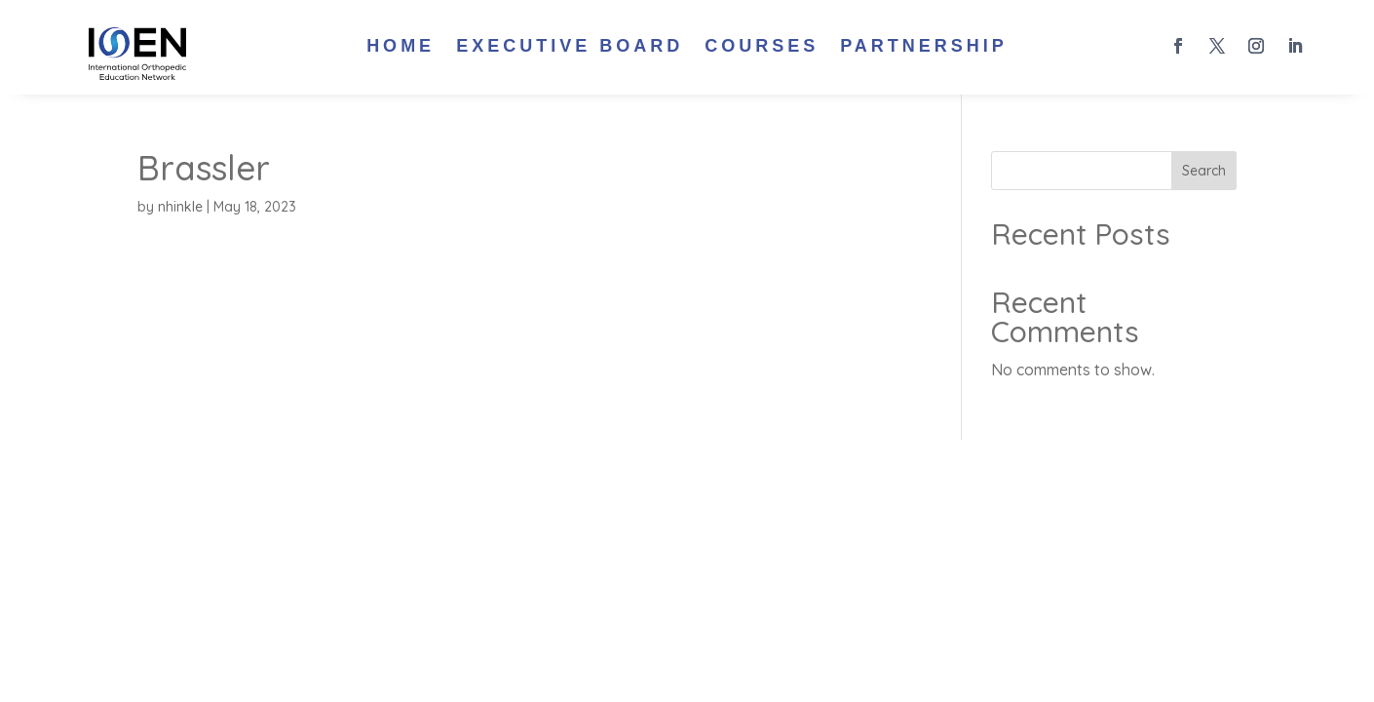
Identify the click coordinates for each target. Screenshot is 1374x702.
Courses (762, 47)
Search (1204, 170)
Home (400, 47)
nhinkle (180, 206)
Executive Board (569, 47)
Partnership (924, 47)
